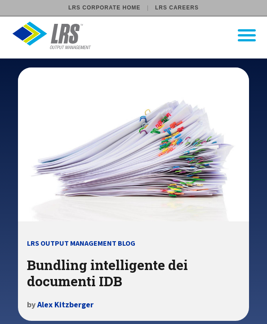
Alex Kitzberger (65, 304)
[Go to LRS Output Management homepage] (139, 35)
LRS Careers (177, 7)
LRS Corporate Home (104, 7)
